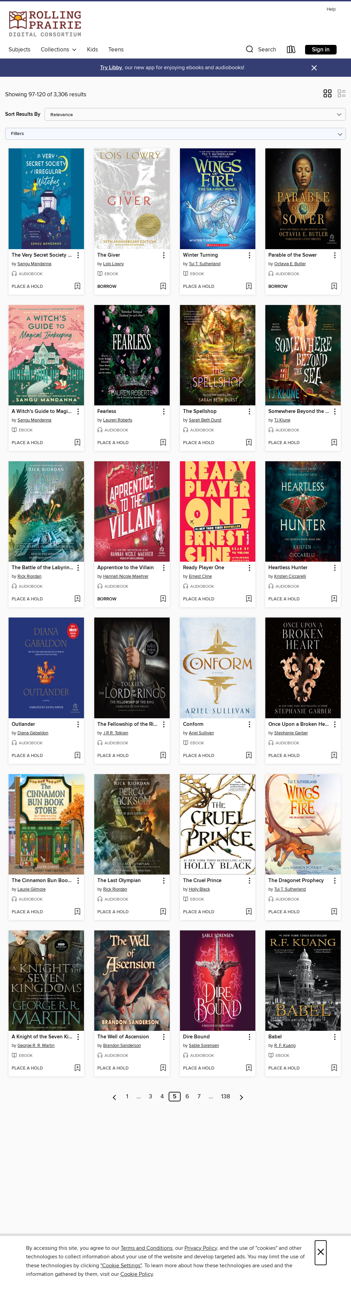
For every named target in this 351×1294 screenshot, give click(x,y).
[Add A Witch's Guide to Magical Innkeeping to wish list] (77, 443)
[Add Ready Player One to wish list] (248, 599)
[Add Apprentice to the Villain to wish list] (163, 599)
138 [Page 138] (225, 1096)
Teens (116, 49)
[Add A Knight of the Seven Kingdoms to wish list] (77, 1068)
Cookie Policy (136, 1274)
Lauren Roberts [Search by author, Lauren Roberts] (117, 420)
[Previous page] (114, 1096)
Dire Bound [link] (196, 1037)
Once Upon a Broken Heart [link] (299, 724)
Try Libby (111, 67)
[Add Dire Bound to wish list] (248, 1068)
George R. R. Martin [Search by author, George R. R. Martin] (36, 1045)
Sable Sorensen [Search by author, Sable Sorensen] (204, 1045)
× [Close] (320, 1252)
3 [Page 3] (150, 1096)
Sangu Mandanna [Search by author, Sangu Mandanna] (34, 264)
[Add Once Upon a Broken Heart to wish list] (334, 756)
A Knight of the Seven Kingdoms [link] (43, 1037)
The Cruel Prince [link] (202, 881)
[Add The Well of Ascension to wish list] (163, 1068)
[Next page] (241, 1096)
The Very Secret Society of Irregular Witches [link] (43, 255)
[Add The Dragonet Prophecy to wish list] (334, 912)
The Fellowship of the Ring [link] (128, 724)
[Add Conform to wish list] (248, 756)
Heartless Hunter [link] (287, 568)
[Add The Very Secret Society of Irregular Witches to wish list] (77, 286)
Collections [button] (59, 49)
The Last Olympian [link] (119, 881)
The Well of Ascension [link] (123, 1037)
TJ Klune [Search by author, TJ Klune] (282, 420)
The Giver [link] (108, 255)
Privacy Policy (200, 1248)
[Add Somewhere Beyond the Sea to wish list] (334, 443)
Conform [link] (193, 724)
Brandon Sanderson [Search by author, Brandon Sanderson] (122, 1045)
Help (331, 9)
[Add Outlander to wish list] (77, 756)
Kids (92, 49)
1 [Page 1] (127, 1096)
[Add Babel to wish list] (334, 1068)
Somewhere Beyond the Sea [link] (299, 411)
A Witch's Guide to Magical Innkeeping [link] (43, 411)
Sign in (321, 49)
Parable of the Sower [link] (292, 255)
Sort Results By (22, 114)
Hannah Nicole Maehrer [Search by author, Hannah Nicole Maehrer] (125, 576)
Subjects (20, 49)
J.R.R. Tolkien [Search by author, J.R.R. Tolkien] (115, 733)
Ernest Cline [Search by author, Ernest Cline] (200, 576)
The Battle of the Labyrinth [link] (43, 568)
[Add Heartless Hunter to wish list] (334, 599)
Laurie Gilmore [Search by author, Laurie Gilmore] (31, 889)
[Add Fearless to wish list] (163, 443)
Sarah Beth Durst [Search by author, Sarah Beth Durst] (205, 420)
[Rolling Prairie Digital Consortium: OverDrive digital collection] (45, 23)
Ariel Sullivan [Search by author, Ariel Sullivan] (201, 733)
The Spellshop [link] (200, 411)
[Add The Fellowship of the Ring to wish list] (163, 756)
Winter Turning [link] (200, 255)
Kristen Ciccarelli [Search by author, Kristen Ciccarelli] (290, 576)
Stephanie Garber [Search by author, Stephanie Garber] (291, 733)
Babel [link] (275, 1037)
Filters (17, 134)
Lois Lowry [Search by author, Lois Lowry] (113, 264)
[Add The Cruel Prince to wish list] (248, 912)
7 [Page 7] (199, 1096)
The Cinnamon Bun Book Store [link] (43, 881)
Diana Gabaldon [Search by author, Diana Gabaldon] (32, 733)
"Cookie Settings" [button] (121, 1265)
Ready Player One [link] (203, 568)
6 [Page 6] (187, 1096)
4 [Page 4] (162, 1096)
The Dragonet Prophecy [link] (296, 881)
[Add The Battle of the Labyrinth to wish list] (77, 599)
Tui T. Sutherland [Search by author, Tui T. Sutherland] (204, 264)
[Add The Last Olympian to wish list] (163, 912)
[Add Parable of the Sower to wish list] (334, 286)
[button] (260, 51)
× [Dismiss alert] (314, 68)
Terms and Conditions (146, 1248)
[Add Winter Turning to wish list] (248, 286)
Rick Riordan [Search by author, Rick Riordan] (29, 576)
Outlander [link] (23, 724)
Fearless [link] (106, 411)
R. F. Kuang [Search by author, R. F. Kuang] (284, 1045)
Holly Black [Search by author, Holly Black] (199, 889)
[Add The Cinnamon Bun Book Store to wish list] (77, 912)
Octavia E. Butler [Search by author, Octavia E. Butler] (290, 264)
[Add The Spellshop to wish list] (248, 443)
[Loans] (291, 51)
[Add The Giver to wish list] (163, 286)
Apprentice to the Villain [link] (125, 568)
